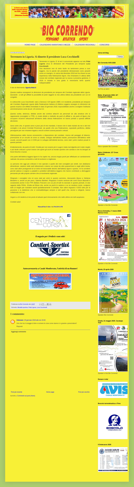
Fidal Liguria (32, 307)
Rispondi (19, 326)
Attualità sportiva (22, 307)
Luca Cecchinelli (42, 307)
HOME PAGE (30, 45)
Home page (50, 392)
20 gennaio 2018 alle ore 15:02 (34, 320)
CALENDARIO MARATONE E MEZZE (55, 45)
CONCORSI (104, 45)
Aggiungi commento (18, 332)
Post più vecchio (84, 392)
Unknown (19, 320)
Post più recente (16, 392)
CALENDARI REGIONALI (85, 45)
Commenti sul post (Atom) (26, 396)
